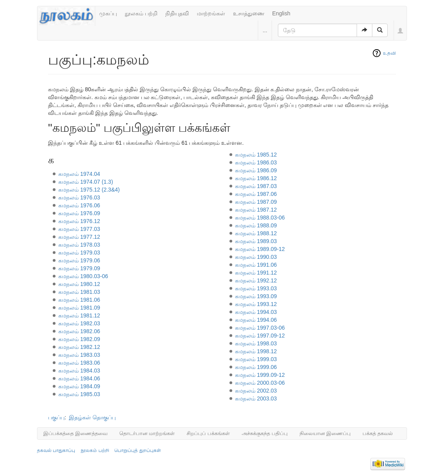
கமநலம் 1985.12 (256, 154)
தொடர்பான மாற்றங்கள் (147, 433)
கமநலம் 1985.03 (79, 394)
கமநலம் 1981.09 (79, 307)
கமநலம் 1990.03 (256, 257)
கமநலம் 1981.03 (79, 292)
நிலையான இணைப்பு (325, 433)
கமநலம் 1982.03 (79, 323)
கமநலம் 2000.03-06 (260, 383)
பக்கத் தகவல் (378, 433)
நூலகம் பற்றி (141, 13)
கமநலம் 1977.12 (79, 237)
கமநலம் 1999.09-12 (260, 375)
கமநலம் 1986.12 (256, 178)
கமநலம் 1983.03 (79, 355)
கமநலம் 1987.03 (256, 186)
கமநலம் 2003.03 (256, 398)
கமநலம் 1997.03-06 (260, 328)
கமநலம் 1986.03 (256, 162)
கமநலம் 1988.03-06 (260, 217)
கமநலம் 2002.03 (256, 390)
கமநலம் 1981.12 (79, 315)
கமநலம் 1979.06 (79, 260)
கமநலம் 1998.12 (256, 351)
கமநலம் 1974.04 (79, 174)
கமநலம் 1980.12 (79, 284)
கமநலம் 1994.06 (256, 320)
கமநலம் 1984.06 (79, 378)
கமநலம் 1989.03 (256, 241)
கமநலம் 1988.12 (256, 233)
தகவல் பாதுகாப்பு (56, 450)
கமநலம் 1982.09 (79, 339)
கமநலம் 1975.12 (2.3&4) (89, 189)
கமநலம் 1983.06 (79, 363)
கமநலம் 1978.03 (79, 245)
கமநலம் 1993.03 (256, 288)
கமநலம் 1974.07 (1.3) (85, 182)
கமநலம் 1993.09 (256, 296)
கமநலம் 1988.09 (256, 225)
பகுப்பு (56, 417)
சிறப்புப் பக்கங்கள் (208, 433)
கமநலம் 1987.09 (256, 202)
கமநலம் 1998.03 (256, 343)
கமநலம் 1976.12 (79, 221)
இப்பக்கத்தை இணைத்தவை (75, 433)
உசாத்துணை (249, 13)
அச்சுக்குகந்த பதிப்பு (265, 433)
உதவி (389, 53)
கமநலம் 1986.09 (256, 170)
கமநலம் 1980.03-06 (83, 276)
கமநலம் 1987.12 (256, 210)
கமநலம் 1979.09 (79, 268)
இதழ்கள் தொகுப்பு (92, 417)
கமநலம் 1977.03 (79, 229)
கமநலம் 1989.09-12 (260, 249)
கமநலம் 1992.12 (256, 280)
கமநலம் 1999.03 (256, 359)
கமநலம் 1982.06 (79, 331)
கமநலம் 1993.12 (256, 304)
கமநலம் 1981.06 (79, 300)
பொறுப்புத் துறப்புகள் (137, 450)
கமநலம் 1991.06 (256, 265)
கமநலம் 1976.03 (79, 197)
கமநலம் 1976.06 (79, 205)
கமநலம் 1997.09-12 (260, 335)
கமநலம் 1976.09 (79, 213)
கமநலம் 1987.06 (256, 194)
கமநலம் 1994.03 (256, 312)
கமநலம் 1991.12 (256, 272)
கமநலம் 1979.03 (79, 252)
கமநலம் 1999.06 (256, 367)
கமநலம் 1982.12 (79, 347)
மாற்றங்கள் (211, 13)
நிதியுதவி (177, 13)
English (281, 13)
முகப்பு (108, 13)
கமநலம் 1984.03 (79, 370)
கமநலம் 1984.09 (79, 386)
